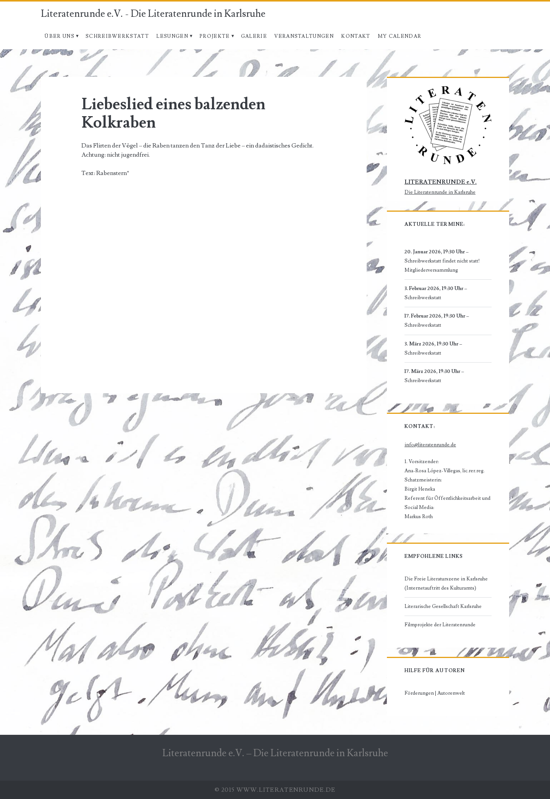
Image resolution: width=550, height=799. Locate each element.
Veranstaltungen (304, 36)
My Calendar (399, 36)
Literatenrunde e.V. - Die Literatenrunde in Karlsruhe (153, 13)
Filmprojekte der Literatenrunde (440, 625)
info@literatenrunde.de (430, 445)
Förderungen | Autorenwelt (434, 693)
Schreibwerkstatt (117, 36)
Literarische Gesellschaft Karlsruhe (443, 606)
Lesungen (172, 36)
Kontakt (355, 36)
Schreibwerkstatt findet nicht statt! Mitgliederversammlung (442, 266)
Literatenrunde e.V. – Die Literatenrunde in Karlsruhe (275, 753)
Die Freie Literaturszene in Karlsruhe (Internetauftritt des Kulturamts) (446, 583)
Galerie (254, 36)
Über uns (59, 36)
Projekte (214, 36)
